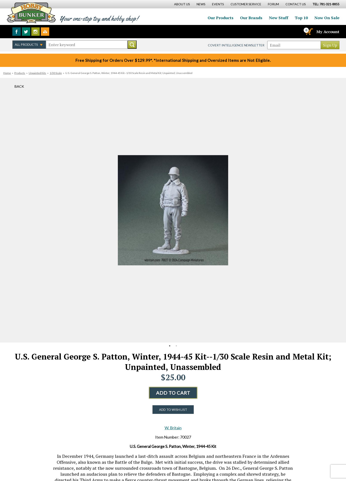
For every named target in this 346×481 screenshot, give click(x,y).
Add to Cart (173, 393)
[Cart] (308, 31)
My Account (327, 31)
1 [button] (169, 346)
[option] (173, 210)
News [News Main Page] (201, 4)
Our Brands (251, 17)
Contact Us (296, 4)
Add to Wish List (173, 409)
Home (7, 73)
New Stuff (278, 17)
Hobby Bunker (31, 13)
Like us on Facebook (16, 31)
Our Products (220, 17)
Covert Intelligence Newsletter (236, 45)
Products (19, 73)
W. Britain (173, 427)
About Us (182, 4)
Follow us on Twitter (26, 31)
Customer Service (246, 4)
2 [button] (176, 346)
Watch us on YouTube (45, 31)
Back (19, 86)
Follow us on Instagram (35, 31)
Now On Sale (326, 17)
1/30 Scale (56, 73)
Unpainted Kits (37, 73)
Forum (273, 4)
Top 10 (301, 17)
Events (218, 4)
